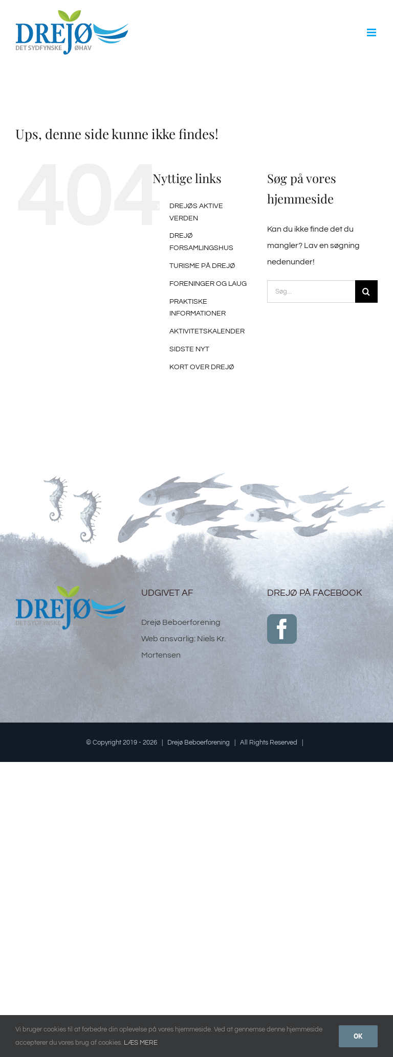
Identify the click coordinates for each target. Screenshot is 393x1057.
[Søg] (366, 291)
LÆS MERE (141, 1042)
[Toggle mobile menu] (372, 32)
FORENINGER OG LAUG (208, 283)
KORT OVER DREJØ (201, 367)
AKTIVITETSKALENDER (207, 331)
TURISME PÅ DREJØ (202, 265)
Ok (358, 1036)
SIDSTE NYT (189, 349)
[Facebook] (282, 629)
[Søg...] (311, 291)
